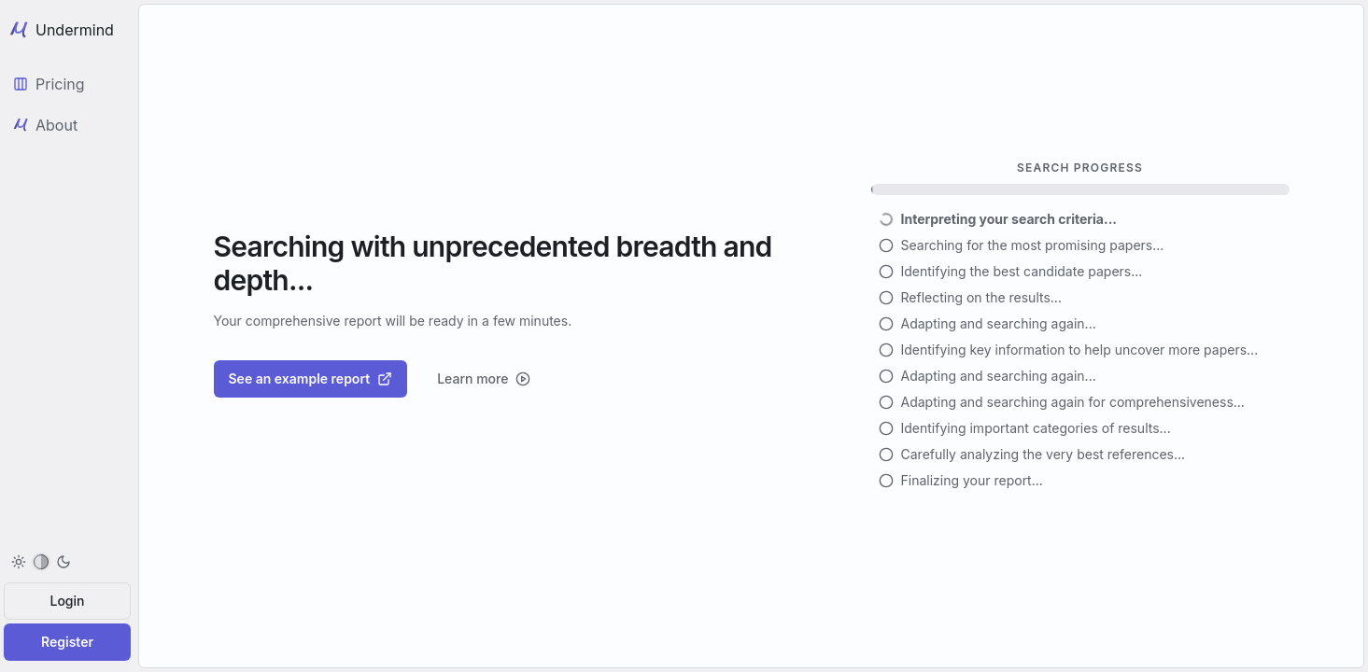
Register (67, 642)
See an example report (311, 378)
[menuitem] (41, 562)
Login (67, 601)
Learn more (483, 378)
